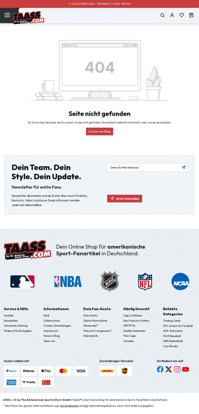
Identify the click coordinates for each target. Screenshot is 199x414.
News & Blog (52, 336)
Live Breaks (170, 346)
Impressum (51, 331)
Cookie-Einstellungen (57, 325)
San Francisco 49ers (136, 320)
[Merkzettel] (182, 15)
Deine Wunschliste (95, 320)
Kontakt (8, 315)
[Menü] (7, 15)
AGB (46, 315)
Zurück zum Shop (100, 131)
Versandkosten (69, 405)
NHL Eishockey (173, 331)
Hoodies (128, 341)
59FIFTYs (129, 325)
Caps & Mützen (132, 315)
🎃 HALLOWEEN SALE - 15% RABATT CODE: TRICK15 (99, 4)
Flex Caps (129, 336)
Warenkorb (90, 336)
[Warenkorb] (191, 15)
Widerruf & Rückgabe (18, 331)
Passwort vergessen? (97, 331)
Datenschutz (52, 320)
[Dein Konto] (172, 15)
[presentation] (136, 181)
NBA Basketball (173, 341)
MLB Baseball (172, 336)
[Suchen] (162, 15)
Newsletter (11, 320)
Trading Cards (172, 320)
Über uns (49, 341)
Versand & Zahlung (15, 325)
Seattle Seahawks (134, 331)
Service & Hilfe (16, 309)
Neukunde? (90, 325)
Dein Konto (90, 315)
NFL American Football (178, 326)
